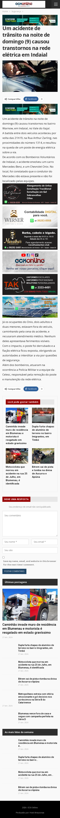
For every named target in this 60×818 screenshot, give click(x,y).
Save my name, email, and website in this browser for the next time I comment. (29, 563)
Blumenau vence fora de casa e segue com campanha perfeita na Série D (35, 716)
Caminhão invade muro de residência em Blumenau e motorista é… (37, 743)
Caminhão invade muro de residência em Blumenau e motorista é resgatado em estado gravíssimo (29, 628)
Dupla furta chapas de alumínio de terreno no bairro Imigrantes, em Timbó (36, 648)
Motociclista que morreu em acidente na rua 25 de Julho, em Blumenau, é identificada (35, 665)
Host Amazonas (37, 812)
